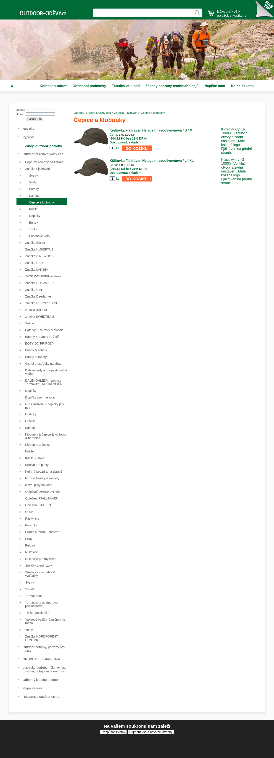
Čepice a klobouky (153, 112)
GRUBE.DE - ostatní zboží (42, 659)
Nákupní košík (228, 11)
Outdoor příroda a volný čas (43, 154)
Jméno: (20, 109)
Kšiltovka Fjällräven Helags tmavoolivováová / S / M (151, 130)
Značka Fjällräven (125, 112)
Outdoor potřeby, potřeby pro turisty (44, 648)
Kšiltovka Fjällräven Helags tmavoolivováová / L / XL (152, 161)
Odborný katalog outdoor (41, 680)
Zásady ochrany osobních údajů (172, 86)
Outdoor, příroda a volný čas (92, 112)
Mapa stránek (33, 688)
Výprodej (29, 137)
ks (117, 148)
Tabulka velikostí (126, 86)
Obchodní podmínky (89, 86)
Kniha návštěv (242, 86)
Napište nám (214, 86)
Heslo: (20, 114)
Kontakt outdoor (53, 86)
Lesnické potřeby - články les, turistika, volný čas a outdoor (44, 669)
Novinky (28, 128)
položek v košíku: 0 (231, 13)
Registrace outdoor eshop (41, 696)
